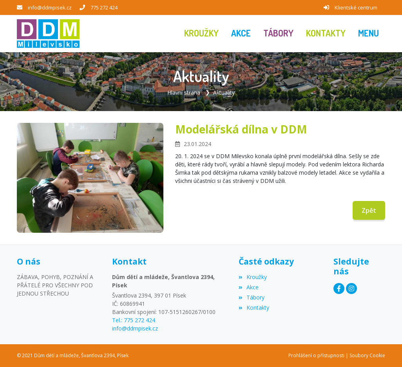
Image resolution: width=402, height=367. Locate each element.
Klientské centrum (356, 7)
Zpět (369, 210)
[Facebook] (338, 288)
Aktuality (224, 92)
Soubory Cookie (367, 355)
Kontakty (254, 307)
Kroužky (253, 277)
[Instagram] (351, 288)
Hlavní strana (183, 92)
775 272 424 (104, 7)
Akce (249, 287)
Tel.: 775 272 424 (133, 320)
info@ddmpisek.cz (50, 7)
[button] (368, 33)
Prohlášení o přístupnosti (316, 355)
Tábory (251, 297)
